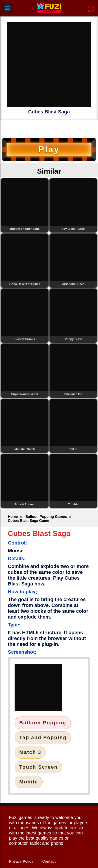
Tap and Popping (43, 737)
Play (48, 149)
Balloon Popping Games (46, 517)
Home (13, 517)
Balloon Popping (42, 722)
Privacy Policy (21, 861)
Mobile (28, 782)
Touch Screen (38, 767)
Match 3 (30, 752)
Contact (49, 861)
